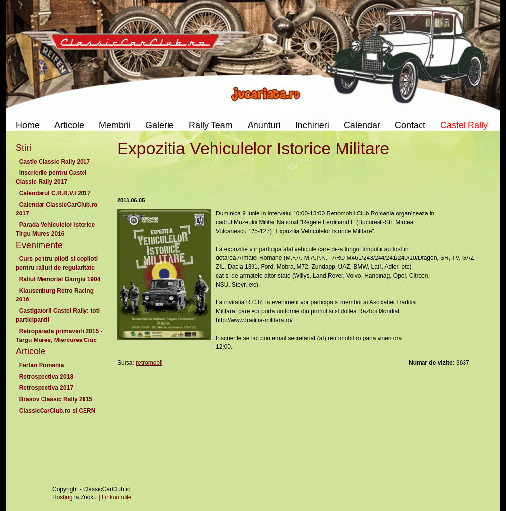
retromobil (149, 362)
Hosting (62, 497)
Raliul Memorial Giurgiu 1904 (60, 279)
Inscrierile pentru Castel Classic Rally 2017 (51, 177)
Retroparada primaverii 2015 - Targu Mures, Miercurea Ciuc (59, 335)
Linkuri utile (117, 497)
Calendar (362, 125)
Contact (410, 125)
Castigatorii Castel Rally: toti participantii (58, 315)
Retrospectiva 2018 (46, 376)
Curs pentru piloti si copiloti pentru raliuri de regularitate (57, 263)
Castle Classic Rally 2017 (54, 161)
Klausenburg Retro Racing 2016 (55, 295)
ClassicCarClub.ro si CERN (57, 410)
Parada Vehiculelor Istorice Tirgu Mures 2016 (55, 229)
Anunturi (264, 125)
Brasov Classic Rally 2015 (55, 399)
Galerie (159, 125)
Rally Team (211, 125)
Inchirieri (312, 125)
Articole (69, 125)
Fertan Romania (41, 365)
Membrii (114, 125)
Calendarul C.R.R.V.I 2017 (55, 193)
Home (28, 125)
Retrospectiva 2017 (46, 387)
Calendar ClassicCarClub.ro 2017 (56, 209)
